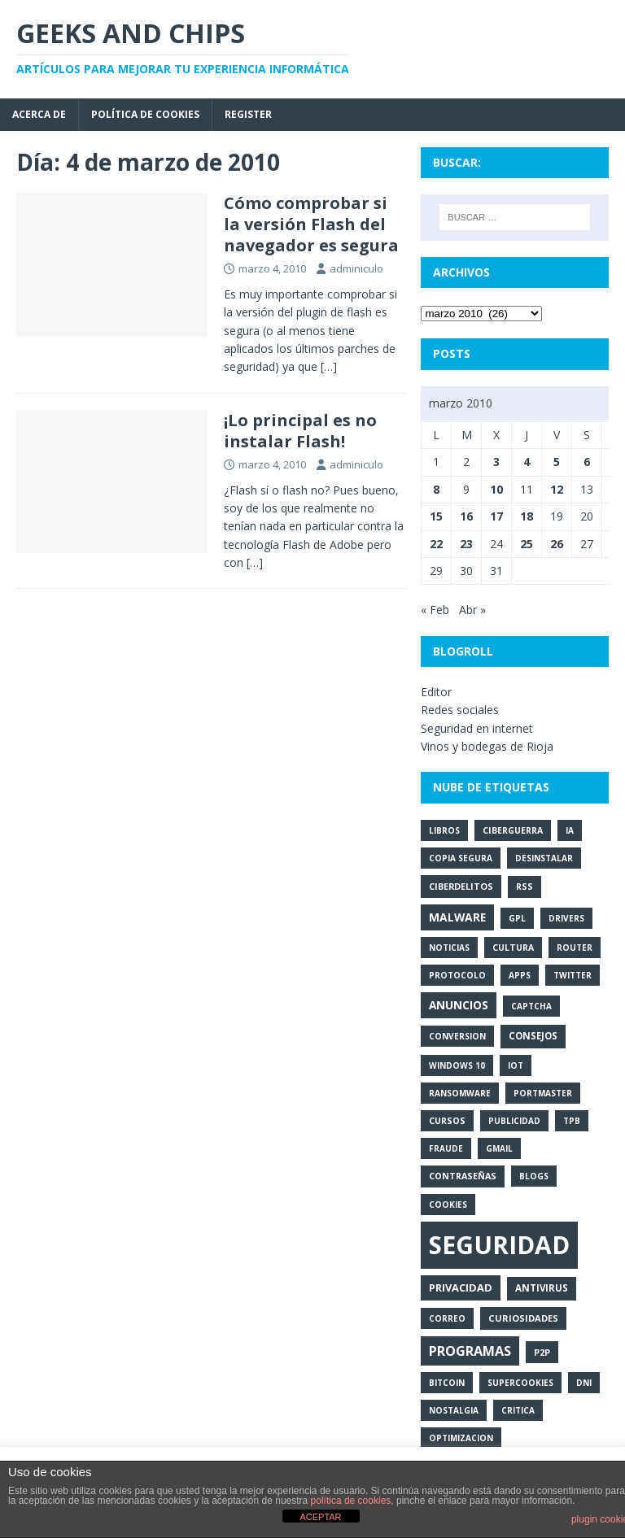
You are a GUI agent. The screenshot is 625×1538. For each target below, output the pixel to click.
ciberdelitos (461, 886)
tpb (571, 1120)
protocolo (457, 975)
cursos (447, 1120)
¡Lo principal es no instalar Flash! (300, 430)
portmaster (543, 1093)
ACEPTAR (320, 1517)
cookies (448, 1204)
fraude (446, 1148)
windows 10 (457, 1065)
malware (457, 917)
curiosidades (523, 1318)
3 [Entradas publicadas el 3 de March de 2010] (496, 461)
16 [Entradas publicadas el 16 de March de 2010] (466, 516)
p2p (542, 1352)
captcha (531, 1006)
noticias (449, 947)
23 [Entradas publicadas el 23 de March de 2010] (466, 543)
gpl (517, 918)
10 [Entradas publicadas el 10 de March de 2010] (496, 489)
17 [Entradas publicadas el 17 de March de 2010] (496, 516)
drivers (566, 918)
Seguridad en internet (477, 728)
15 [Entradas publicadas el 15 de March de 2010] (436, 516)
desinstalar (544, 858)
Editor (436, 691)
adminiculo (356, 268)
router (574, 947)
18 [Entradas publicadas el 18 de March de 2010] (526, 516)
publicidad (514, 1120)
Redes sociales (460, 709)
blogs (534, 1176)
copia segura (460, 858)
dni (584, 1382)
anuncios (458, 1005)
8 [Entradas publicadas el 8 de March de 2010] (436, 489)
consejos (533, 1036)
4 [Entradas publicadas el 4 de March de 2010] (526, 461)
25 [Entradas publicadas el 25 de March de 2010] (526, 543)
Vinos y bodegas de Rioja (487, 746)
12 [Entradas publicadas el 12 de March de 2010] (556, 489)
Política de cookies (145, 114)
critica (518, 1410)
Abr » (472, 609)
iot (515, 1065)
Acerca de (39, 114)
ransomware (460, 1093)
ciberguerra (513, 830)
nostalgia (454, 1410)
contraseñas (462, 1176)
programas (470, 1351)
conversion (457, 1036)
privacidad (460, 1287)
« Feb (435, 609)
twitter (572, 975)
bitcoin (447, 1382)
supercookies (520, 1382)
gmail (499, 1148)
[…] (329, 366)
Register (248, 114)
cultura (513, 947)
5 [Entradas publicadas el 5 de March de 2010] (556, 461)
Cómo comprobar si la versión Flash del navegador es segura (311, 224)
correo (447, 1318)
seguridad (499, 1244)
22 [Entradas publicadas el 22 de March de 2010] (436, 543)
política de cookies (351, 1500)
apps (520, 975)
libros (444, 830)
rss (524, 886)
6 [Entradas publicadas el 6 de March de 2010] (586, 461)
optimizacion (461, 1438)
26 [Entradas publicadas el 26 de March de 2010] (556, 543)
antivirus (541, 1288)
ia (570, 830)
